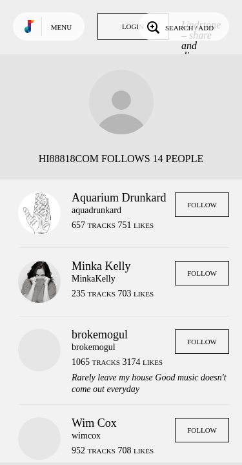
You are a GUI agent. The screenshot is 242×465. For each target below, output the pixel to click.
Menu (61, 27)
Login (133, 26)
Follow (202, 205)
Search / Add (179, 26)
